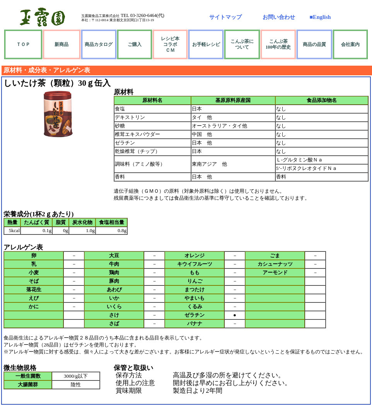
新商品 (61, 44)
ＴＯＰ (23, 44)
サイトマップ (225, 17)
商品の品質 (314, 44)
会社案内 (350, 44)
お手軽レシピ (206, 44)
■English (320, 17)
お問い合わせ (279, 17)
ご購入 (135, 44)
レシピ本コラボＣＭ (170, 44)
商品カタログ (99, 44)
